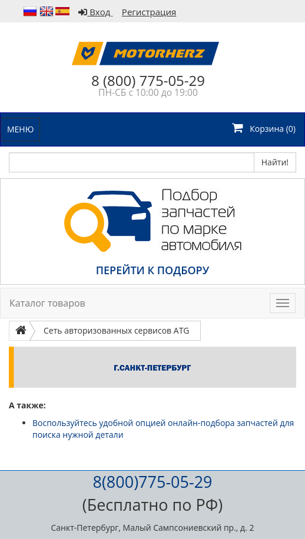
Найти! (275, 162)
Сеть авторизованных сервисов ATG (117, 330)
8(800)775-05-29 (152, 482)
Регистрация (149, 12)
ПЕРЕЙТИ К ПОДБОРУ (152, 270)
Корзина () (264, 128)
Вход (95, 12)
